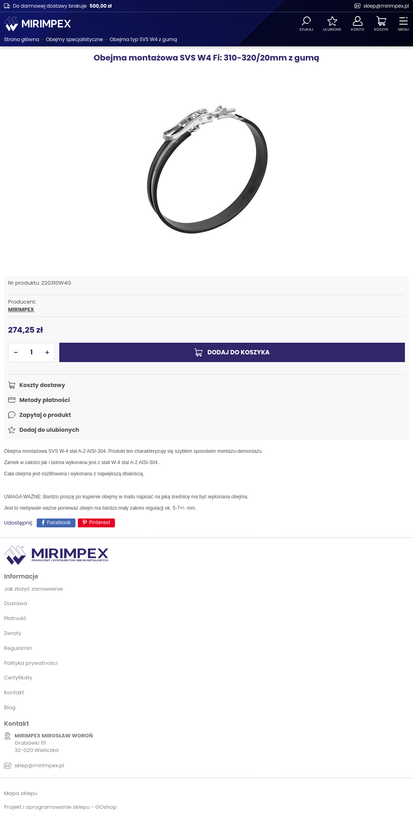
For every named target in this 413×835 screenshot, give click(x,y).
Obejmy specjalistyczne (74, 39)
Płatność (15, 618)
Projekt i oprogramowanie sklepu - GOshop (60, 807)
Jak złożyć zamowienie (33, 589)
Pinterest (99, 522)
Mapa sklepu (21, 793)
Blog (9, 707)
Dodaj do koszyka (238, 352)
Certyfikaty (18, 677)
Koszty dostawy (42, 385)
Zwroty (12, 633)
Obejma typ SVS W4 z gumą (143, 39)
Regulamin (18, 648)
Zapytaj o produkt (45, 415)
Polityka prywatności (31, 663)
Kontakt (14, 692)
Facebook (59, 522)
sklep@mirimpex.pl (386, 5)
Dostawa (15, 603)
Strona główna (21, 39)
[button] (15, 352)
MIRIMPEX (21, 309)
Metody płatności (44, 400)
